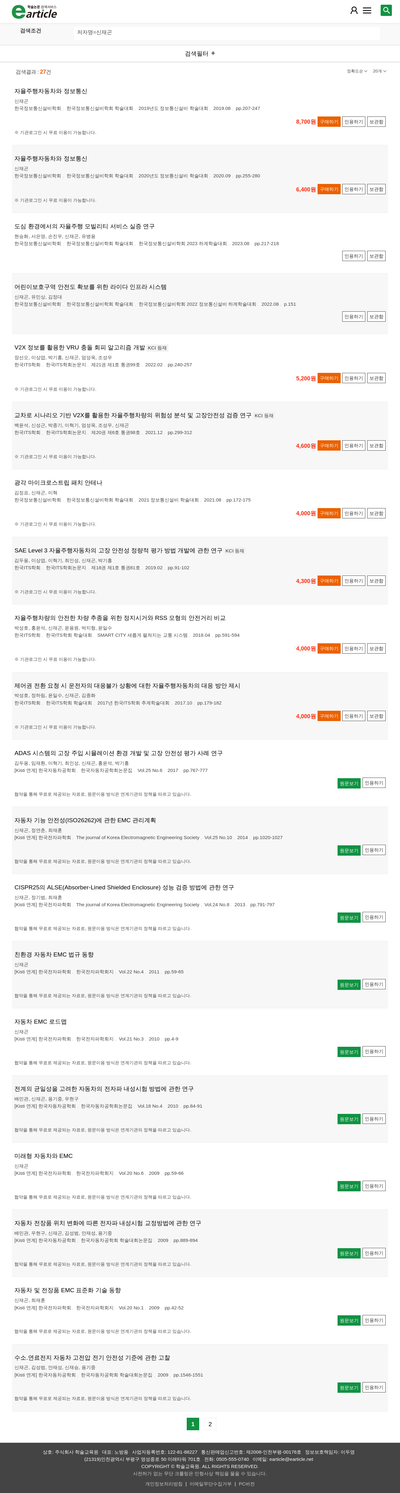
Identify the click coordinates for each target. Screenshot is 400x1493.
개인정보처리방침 (164, 1483)
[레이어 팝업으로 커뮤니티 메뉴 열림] (367, 10)
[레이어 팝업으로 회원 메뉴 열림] (353, 10)
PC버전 (247, 1483)
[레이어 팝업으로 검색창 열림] (386, 10)
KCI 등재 (157, 347)
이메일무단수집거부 (211, 1483)
